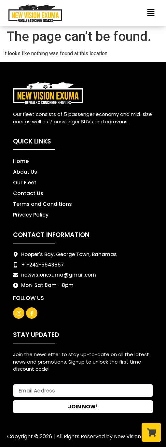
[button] (150, 13)
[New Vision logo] (35, 13)
